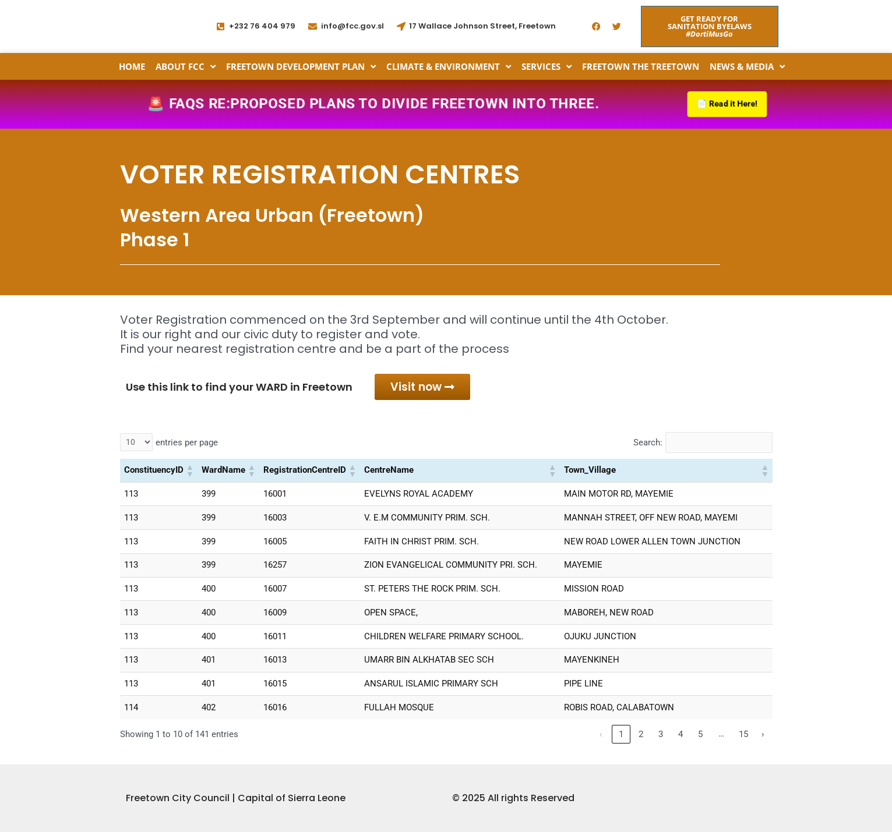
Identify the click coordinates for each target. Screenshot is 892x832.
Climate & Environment (448, 66)
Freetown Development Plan (301, 66)
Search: (647, 445)
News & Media (747, 66)
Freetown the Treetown (640, 66)
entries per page (187, 445)
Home (132, 66)
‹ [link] (601, 737)
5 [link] (700, 737)
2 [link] (641, 737)
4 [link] (680, 737)
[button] (189, 473)
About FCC (186, 66)
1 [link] (621, 737)
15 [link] (743, 737)
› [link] (762, 737)
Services (546, 66)
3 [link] (660, 737)
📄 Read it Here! (725, 104)
